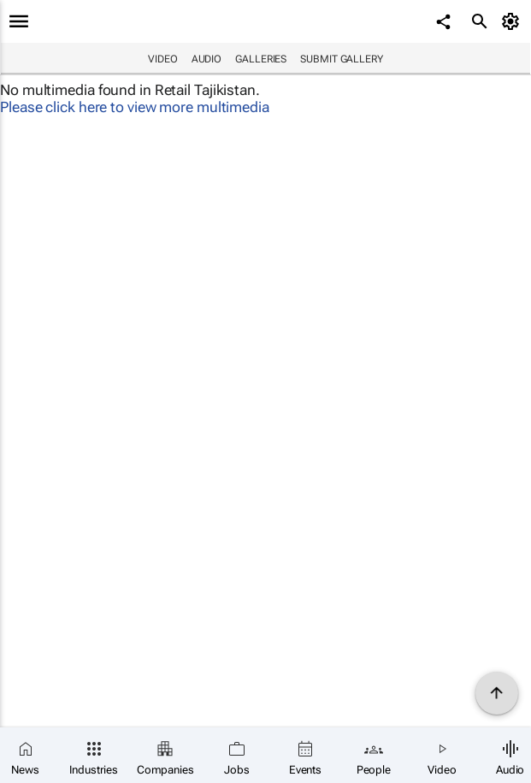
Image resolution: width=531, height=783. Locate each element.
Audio (207, 59)
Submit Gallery (341, 59)
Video (163, 59)
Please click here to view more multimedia (134, 107)
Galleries (260, 59)
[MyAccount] (513, 21)
